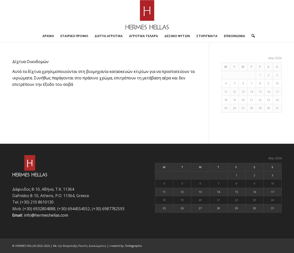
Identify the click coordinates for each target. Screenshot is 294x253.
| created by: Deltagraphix (124, 246)
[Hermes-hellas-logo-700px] (147, 15)
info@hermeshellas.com (46, 215)
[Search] (251, 36)
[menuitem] (48, 36)
